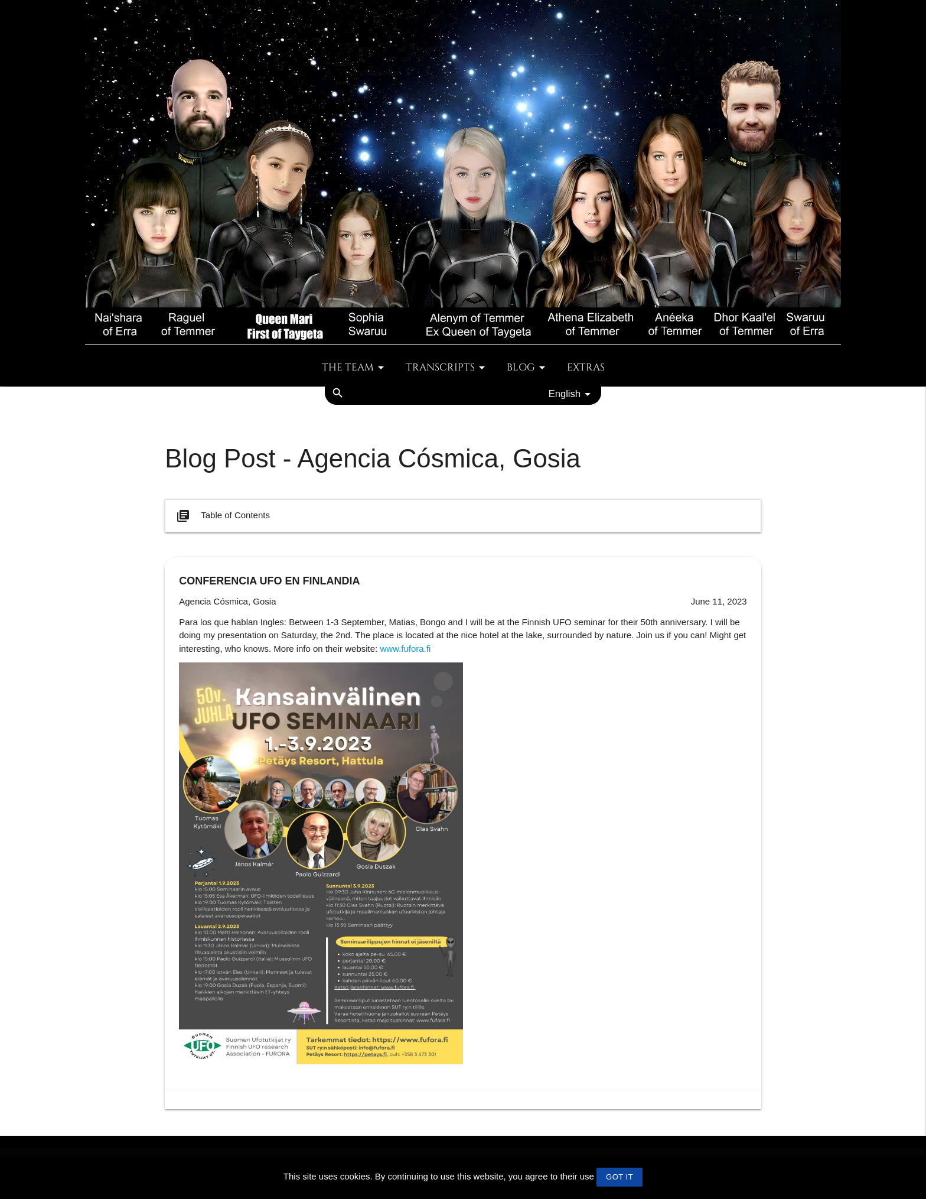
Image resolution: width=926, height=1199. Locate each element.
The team (355, 367)
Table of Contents (222, 516)
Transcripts (447, 367)
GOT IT (619, 1176)
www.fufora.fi (405, 649)
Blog (528, 367)
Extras (586, 367)
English (572, 394)
